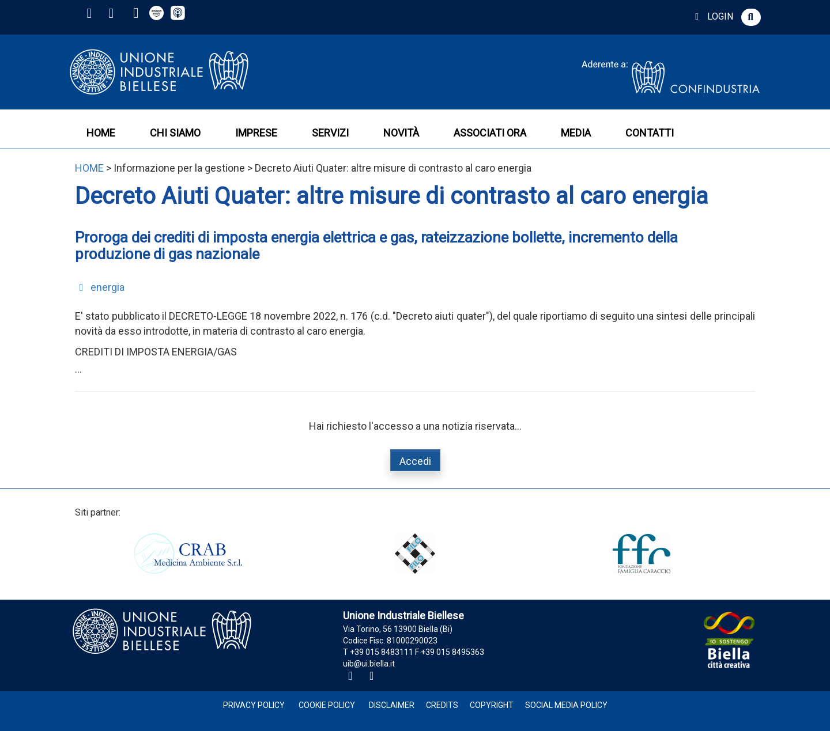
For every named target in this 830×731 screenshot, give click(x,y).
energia (99, 287)
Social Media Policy (566, 705)
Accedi (415, 461)
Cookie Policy (327, 705)
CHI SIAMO (175, 133)
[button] (751, 17)
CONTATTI (649, 133)
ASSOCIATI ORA (490, 133)
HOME (100, 133)
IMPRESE (256, 133)
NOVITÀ (401, 133)
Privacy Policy (254, 705)
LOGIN (712, 16)
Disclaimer (391, 705)
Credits (442, 705)
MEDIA (576, 133)
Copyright (492, 705)
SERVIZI (330, 133)
